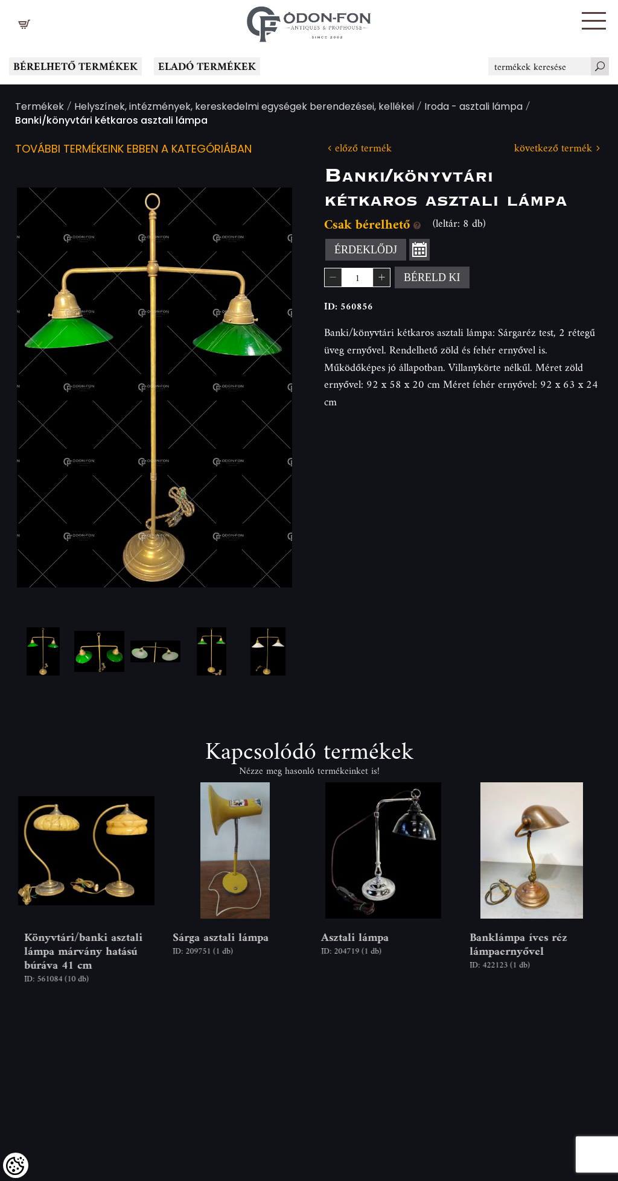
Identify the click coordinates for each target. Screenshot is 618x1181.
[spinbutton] (357, 277)
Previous (45, 387)
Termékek (39, 107)
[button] (594, 21)
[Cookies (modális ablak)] (15, 1165)
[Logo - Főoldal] (309, 21)
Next (264, 387)
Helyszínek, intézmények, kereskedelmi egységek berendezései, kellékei (244, 107)
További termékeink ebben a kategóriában (133, 150)
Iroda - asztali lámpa (473, 107)
